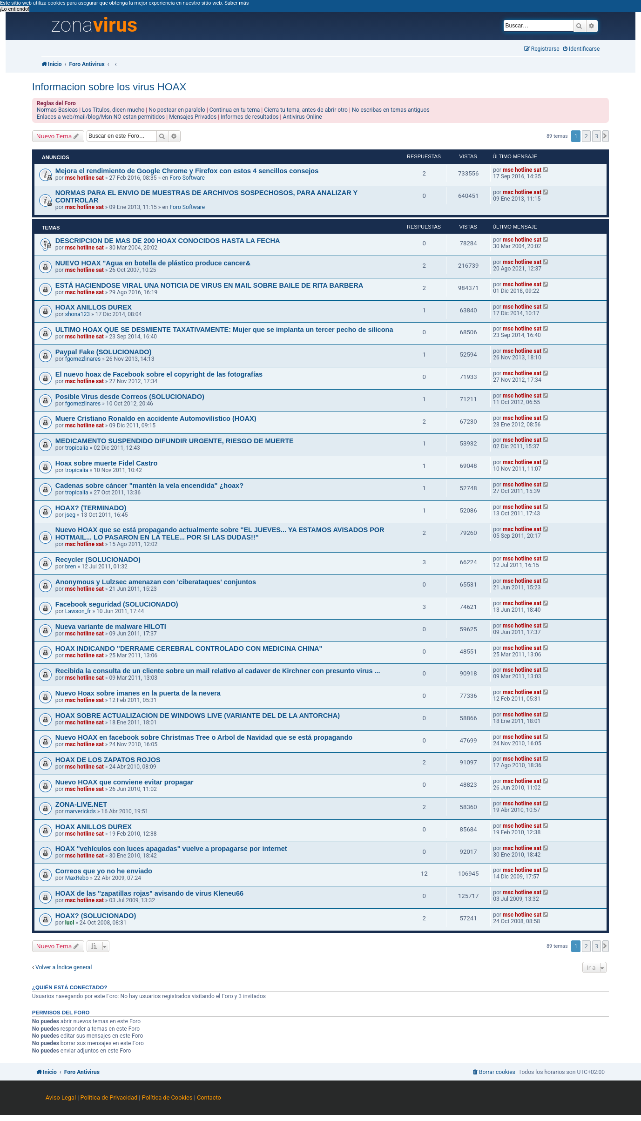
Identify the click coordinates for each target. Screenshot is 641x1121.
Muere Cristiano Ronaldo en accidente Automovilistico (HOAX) (155, 418)
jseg (70, 515)
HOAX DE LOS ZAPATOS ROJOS (108, 759)
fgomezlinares (83, 359)
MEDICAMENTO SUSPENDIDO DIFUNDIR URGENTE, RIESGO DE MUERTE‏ (174, 441)
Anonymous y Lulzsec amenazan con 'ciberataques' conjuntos (155, 582)
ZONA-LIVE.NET (81, 804)
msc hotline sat (84, 178)
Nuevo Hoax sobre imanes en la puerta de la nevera (138, 693)
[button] (605, 136)
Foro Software (187, 178)
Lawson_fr (78, 611)
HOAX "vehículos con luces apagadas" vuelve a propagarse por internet (171, 848)
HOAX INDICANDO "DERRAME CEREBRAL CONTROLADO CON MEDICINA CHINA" (188, 648)
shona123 (77, 314)
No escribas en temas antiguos (391, 110)
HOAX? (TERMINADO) (90, 508)
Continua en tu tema (234, 110)
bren (70, 566)
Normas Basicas (57, 110)
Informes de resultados (249, 117)
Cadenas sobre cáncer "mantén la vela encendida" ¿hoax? (149, 485)
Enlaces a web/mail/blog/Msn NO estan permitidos (101, 117)
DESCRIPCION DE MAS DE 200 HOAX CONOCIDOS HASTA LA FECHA (167, 240)
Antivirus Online (302, 117)
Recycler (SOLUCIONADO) (98, 559)
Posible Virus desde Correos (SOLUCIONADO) (129, 396)
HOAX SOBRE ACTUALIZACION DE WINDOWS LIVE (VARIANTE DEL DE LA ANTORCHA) (197, 715)
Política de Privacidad (109, 1097)
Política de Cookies (167, 1097)
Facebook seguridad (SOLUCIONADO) (116, 604)
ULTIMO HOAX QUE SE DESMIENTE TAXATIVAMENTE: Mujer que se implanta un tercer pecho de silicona (224, 329)
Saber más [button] (236, 3)
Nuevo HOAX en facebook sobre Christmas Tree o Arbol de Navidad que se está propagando (203, 737)
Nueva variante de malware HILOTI (110, 626)
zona (94, 25)
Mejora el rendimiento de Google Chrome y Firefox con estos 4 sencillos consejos (186, 171)
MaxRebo (77, 878)
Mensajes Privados (192, 117)
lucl (69, 922)
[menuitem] (581, 49)
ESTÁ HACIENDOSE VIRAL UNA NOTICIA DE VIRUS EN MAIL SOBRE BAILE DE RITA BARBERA (209, 285)
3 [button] (596, 136)
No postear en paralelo (176, 110)
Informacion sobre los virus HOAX (109, 87)
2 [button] (586, 136)
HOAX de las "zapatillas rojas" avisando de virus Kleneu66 (149, 893)
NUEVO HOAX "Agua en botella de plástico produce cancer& (152, 263)
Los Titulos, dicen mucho (113, 110)
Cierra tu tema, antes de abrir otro (306, 110)
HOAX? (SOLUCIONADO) (95, 915)
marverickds (80, 811)
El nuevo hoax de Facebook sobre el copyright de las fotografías (159, 374)
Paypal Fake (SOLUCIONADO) (103, 352)
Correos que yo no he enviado (103, 871)
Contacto (209, 1097)
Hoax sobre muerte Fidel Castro (106, 463)
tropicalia (76, 448)
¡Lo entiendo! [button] (14, 9)
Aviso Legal (61, 1097)
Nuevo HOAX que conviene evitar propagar (124, 782)
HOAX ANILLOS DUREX (93, 307)
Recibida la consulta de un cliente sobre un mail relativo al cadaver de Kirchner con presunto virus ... (217, 671)
